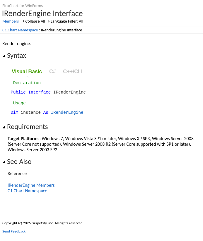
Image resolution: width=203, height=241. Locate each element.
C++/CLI (72, 71)
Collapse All (35, 21)
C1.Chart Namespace (20, 30)
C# (52, 71)
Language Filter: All (67, 21)
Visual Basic (27, 71)
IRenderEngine (67, 117)
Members (10, 21)
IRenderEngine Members (31, 190)
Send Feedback (13, 236)
